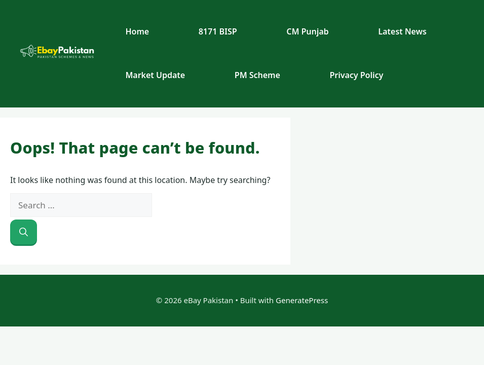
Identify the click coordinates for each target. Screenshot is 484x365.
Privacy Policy (356, 75)
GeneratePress (302, 300)
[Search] (23, 232)
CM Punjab (307, 31)
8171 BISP (218, 31)
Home (137, 31)
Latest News (402, 31)
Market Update (155, 75)
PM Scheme (257, 75)
